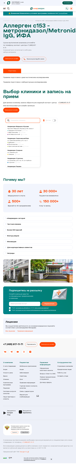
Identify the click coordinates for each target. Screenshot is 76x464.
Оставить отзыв (62, 375)
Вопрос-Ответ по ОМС (48, 373)
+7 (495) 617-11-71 (13, 344)
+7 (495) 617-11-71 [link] (64, 102)
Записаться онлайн (47, 344)
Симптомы (23, 375)
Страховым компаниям (65, 365)
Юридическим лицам (64, 369)
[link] (7, 21)
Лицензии (6, 387)
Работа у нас (61, 372)
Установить (67, 2)
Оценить (14, 431)
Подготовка (12, 70)
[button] (35, 58)
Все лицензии (10, 330)
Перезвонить (31, 344)
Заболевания (24, 372)
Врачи (5, 375)
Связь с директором (27, 391)
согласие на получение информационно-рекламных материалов (36, 309)
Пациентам (24, 362)
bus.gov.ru (24, 451)
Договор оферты (46, 382)
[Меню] (4, 8)
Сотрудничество (64, 362)
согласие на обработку (23, 307)
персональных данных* (42, 307)
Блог (21, 379)
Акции (5, 369)
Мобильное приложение (28, 365)
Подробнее (62, 13)
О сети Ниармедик (9, 365)
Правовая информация (25, 330)
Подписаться (49, 303)
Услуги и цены (8, 372)
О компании (8, 362)
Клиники (6, 379)
